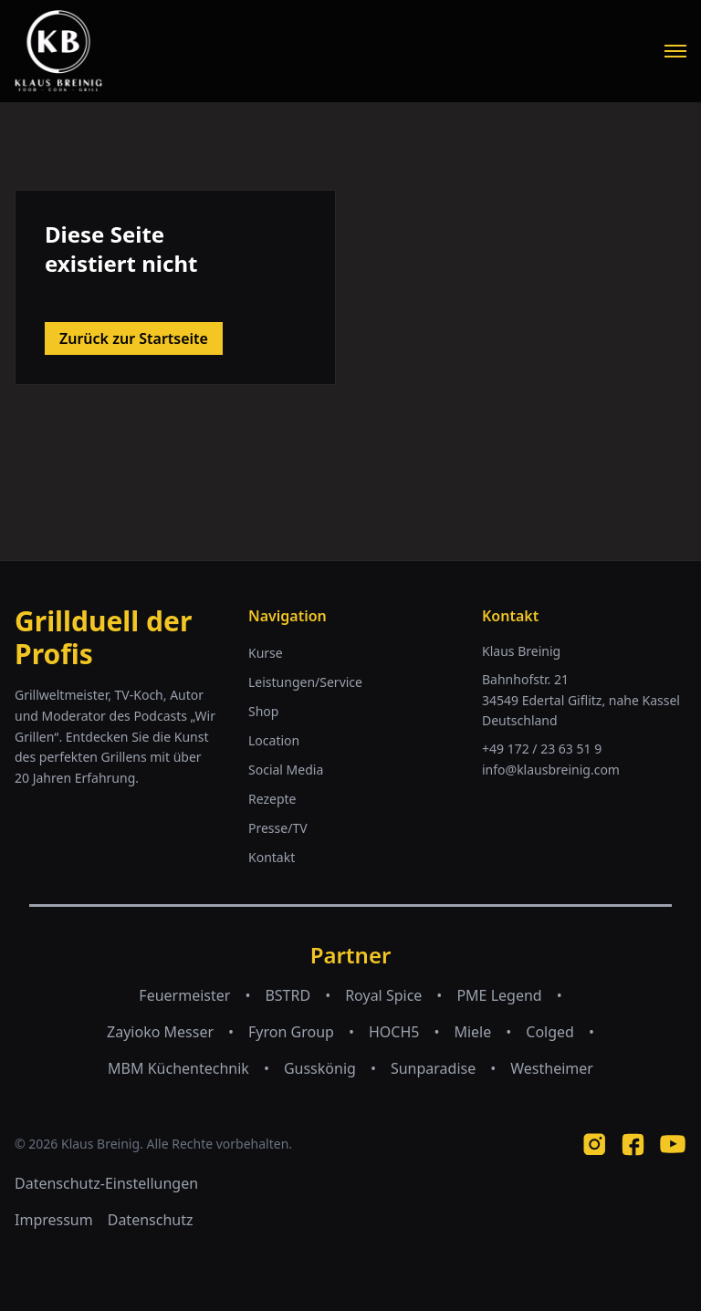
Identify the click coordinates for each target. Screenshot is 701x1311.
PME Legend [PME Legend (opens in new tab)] (498, 995)
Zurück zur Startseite (133, 338)
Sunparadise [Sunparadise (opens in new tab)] (433, 1068)
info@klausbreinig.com (551, 769)
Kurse (265, 652)
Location (273, 740)
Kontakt (271, 857)
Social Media (285, 769)
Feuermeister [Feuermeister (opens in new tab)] (184, 995)
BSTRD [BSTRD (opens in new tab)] (287, 995)
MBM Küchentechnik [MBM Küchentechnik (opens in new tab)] (178, 1068)
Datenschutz (151, 1220)
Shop (263, 711)
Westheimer (551, 1068)
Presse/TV (278, 828)
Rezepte (272, 798)
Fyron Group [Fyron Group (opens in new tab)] (291, 1032)
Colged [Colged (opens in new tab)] (550, 1032)
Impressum (54, 1220)
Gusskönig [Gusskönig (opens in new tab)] (320, 1068)
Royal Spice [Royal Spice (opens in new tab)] (383, 995)
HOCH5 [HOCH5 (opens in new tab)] (394, 1032)
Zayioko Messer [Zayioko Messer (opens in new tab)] (160, 1032)
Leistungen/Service (305, 682)
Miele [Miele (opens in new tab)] (472, 1032)
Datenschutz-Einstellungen (106, 1183)
